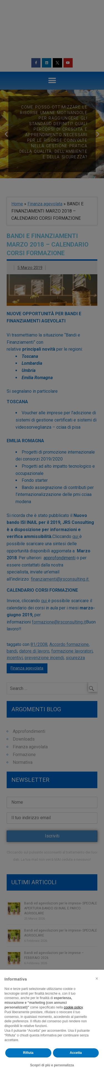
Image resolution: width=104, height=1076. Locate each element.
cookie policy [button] (73, 1007)
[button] (96, 978)
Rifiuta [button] (28, 1053)
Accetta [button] (76, 1053)
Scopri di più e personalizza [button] (52, 1065)
